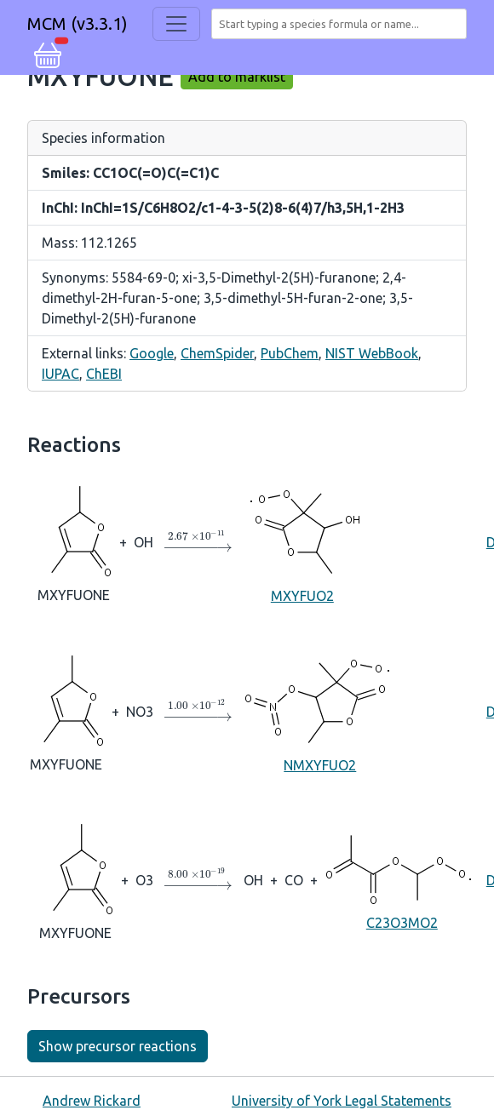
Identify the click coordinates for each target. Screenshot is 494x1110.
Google (151, 353)
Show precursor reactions (117, 1046)
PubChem (290, 353)
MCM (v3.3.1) (77, 23)
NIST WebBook (371, 353)
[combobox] (342, 23)
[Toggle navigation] (176, 24)
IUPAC (60, 373)
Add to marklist (236, 76)
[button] (47, 52)
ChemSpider (217, 353)
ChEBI (104, 373)
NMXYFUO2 (320, 710)
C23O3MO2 (402, 878)
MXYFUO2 (302, 541)
